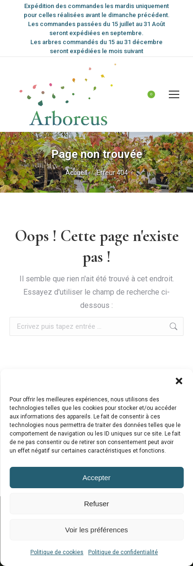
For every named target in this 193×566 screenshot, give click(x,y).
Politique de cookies (56, 552)
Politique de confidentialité (123, 552)
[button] (179, 381)
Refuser (96, 504)
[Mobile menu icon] (174, 94)
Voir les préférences (96, 530)
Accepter (96, 477)
